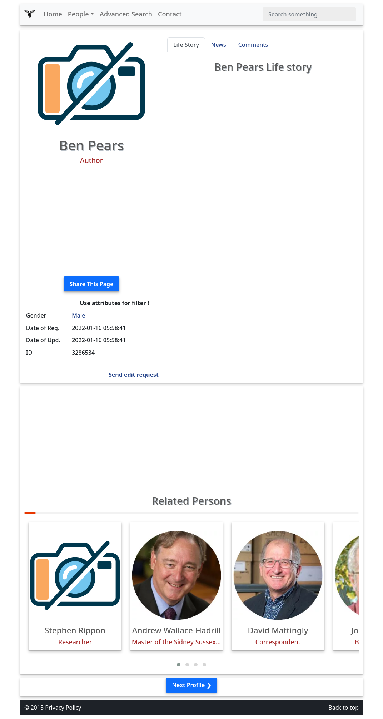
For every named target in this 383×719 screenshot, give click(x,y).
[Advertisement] (91, 221)
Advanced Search (126, 14)
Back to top (343, 707)
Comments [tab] (253, 45)
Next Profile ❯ (191, 685)
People (78, 14)
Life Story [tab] (186, 45)
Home (53, 14)
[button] (178, 664)
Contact (170, 14)
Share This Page (92, 284)
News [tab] (218, 45)
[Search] (309, 14)
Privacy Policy (63, 707)
